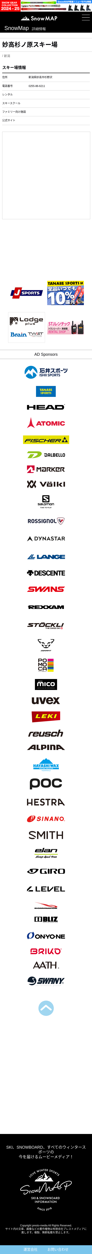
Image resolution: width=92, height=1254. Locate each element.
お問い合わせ (58, 1249)
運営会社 (30, 1249)
